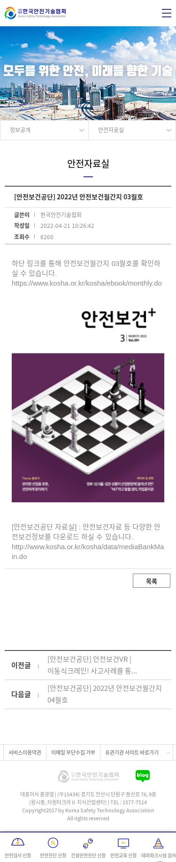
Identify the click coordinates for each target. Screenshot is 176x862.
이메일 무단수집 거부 (73, 752)
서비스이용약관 (24, 752)
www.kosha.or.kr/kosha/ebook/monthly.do (97, 283)
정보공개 (20, 130)
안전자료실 (111, 130)
